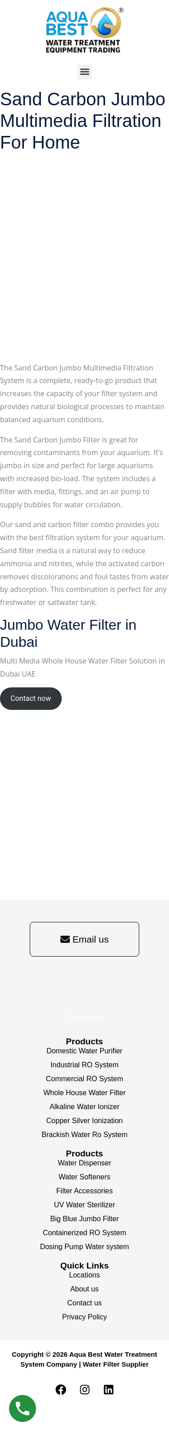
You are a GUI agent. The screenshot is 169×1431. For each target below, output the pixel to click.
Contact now (30, 698)
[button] (84, 71)
